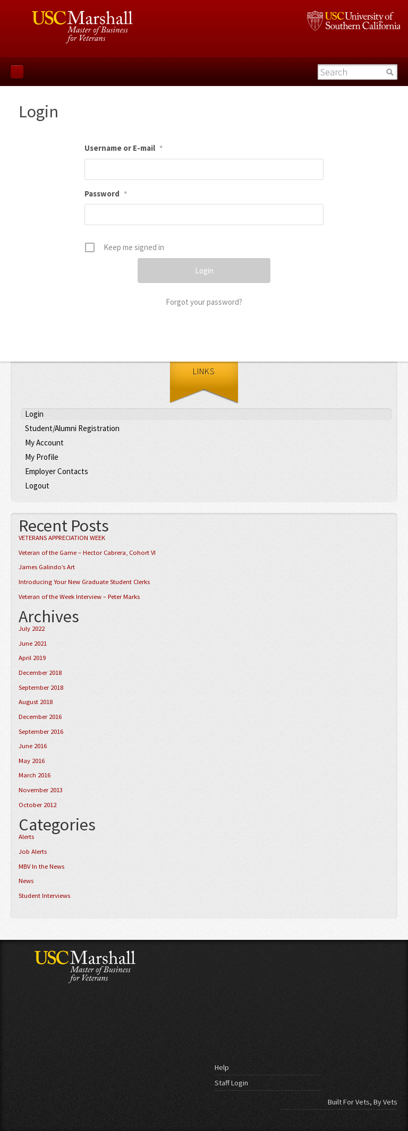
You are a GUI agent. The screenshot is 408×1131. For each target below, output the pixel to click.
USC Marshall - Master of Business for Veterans (102, 966)
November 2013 (41, 790)
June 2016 (33, 746)
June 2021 (33, 643)
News (26, 881)
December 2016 (40, 717)
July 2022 (32, 628)
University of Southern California (353, 21)
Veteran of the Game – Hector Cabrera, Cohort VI (87, 552)
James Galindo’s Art (47, 567)
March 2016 (34, 775)
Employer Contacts (56, 471)
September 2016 (41, 731)
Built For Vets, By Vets (362, 1102)
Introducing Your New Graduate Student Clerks (84, 582)
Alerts (26, 837)
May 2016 (32, 761)
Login (34, 414)
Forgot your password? (204, 302)
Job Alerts (33, 851)
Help (222, 1067)
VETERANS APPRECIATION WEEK (62, 538)
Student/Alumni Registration (72, 428)
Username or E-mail (123, 148)
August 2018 (36, 702)
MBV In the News (41, 866)
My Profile (41, 457)
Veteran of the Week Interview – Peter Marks (79, 597)
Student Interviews (44, 895)
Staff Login (231, 1082)
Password (105, 193)
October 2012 (37, 805)
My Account (44, 443)
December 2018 (40, 672)
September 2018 (41, 687)
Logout (37, 486)
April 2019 (32, 658)
